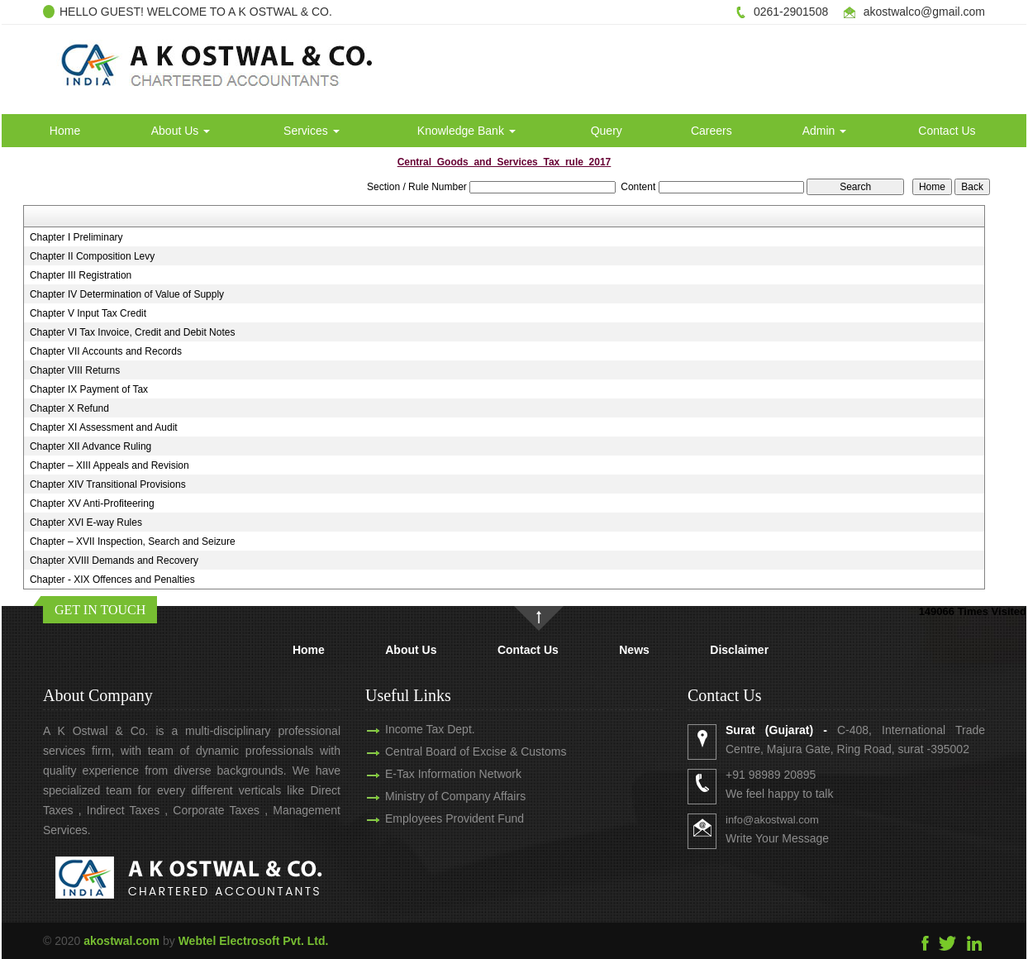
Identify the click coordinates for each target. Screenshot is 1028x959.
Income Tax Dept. (415, 729)
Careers (711, 130)
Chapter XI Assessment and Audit (104, 427)
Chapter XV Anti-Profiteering (92, 503)
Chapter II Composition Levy (92, 256)
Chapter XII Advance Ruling (90, 446)
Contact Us (946, 130)
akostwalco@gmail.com (924, 11)
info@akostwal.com (787, 819)
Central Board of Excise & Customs (460, 751)
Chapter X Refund (69, 408)
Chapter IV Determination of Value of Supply (127, 294)
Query (606, 130)
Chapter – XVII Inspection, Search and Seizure (133, 541)
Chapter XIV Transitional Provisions (108, 484)
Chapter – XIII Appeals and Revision (109, 465)
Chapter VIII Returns (75, 370)
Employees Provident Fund (439, 818)
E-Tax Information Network (438, 773)
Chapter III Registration (80, 275)
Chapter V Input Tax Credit (88, 313)
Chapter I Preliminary (76, 237)
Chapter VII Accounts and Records (106, 351)
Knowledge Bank (466, 130)
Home (65, 130)
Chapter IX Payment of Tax (89, 389)
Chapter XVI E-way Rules (86, 522)
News (634, 649)
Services (311, 130)
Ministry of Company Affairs (440, 796)
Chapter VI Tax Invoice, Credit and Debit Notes (133, 332)
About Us (180, 130)
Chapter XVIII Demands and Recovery (114, 560)
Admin (824, 130)
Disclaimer (739, 649)
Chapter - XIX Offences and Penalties (112, 579)
